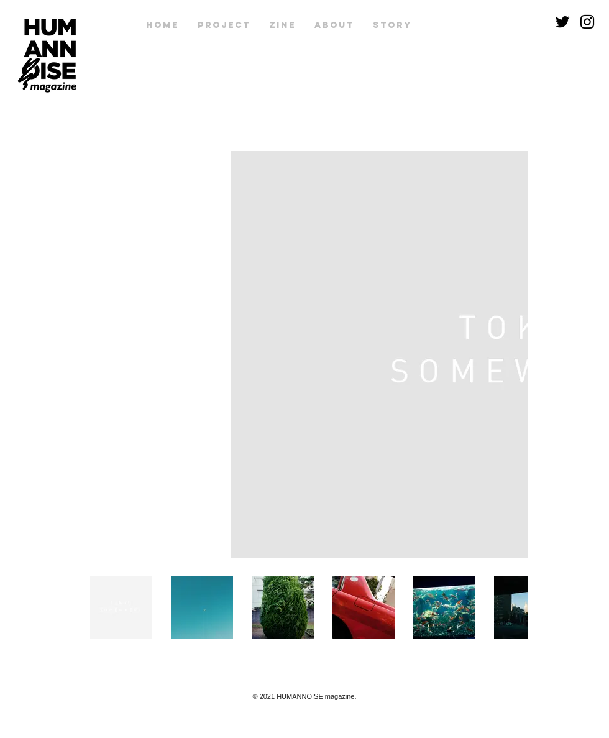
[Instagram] (587, 21)
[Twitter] (562, 21)
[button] (282, 25)
